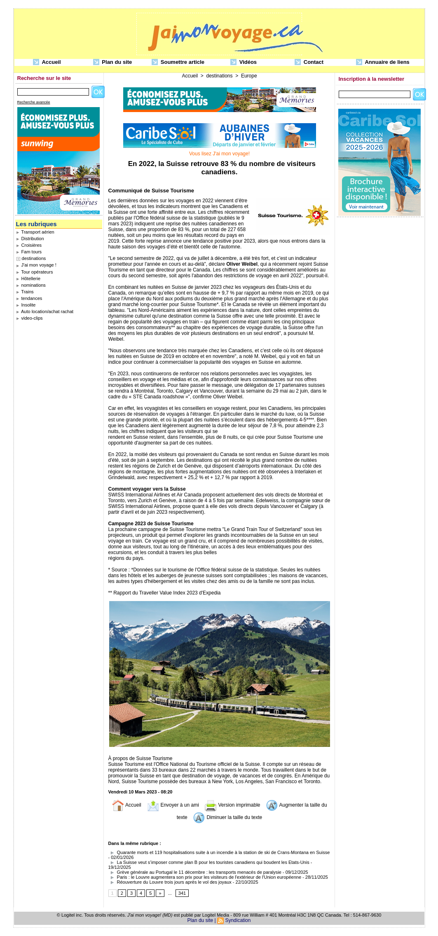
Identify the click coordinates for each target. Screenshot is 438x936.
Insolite (26, 304)
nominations (31, 285)
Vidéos (243, 62)
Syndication (238, 920)
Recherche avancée (33, 102)
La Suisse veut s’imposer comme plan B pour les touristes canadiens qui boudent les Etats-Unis (208, 862)
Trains (25, 291)
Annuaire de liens (383, 62)
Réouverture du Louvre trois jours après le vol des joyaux (170, 882)
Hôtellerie (28, 278)
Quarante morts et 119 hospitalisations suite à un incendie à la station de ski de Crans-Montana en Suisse (219, 852)
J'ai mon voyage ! (36, 264)
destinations (34, 258)
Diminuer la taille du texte (227, 817)
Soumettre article (178, 62)
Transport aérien (35, 231)
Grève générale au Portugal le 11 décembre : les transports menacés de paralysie (194, 872)
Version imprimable (232, 805)
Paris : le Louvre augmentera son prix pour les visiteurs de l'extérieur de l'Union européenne (205, 877)
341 (182, 893)
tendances (29, 298)
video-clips (29, 318)
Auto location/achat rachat (45, 311)
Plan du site (112, 62)
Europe (249, 76)
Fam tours (29, 251)
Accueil (47, 62)
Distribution (30, 238)
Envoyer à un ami (173, 805)
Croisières (29, 245)
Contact (309, 62)
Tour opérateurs (34, 271)
